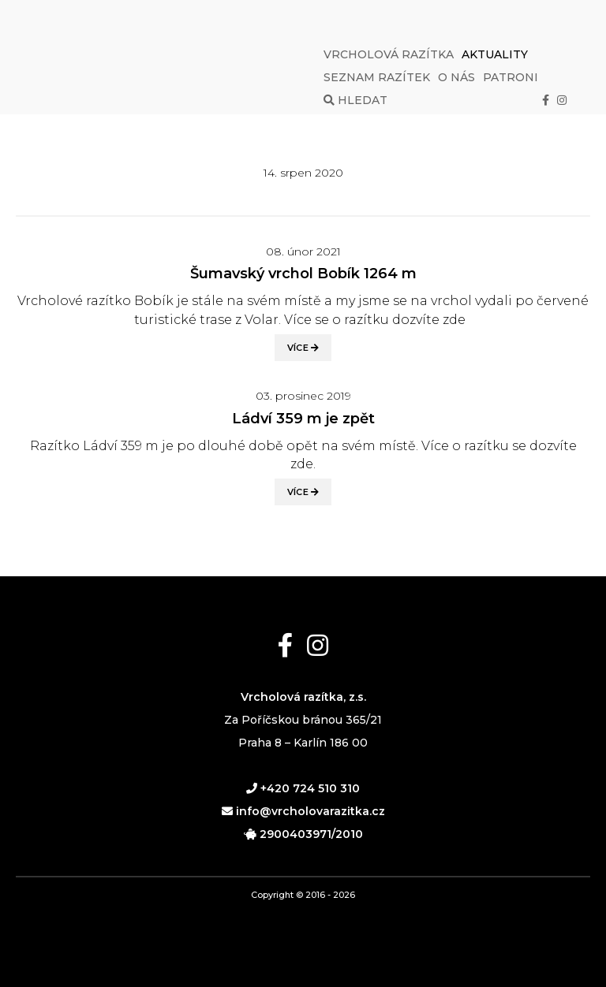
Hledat (355, 100)
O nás (456, 77)
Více (303, 347)
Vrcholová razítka (389, 54)
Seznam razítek (377, 77)
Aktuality (495, 54)
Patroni (510, 77)
